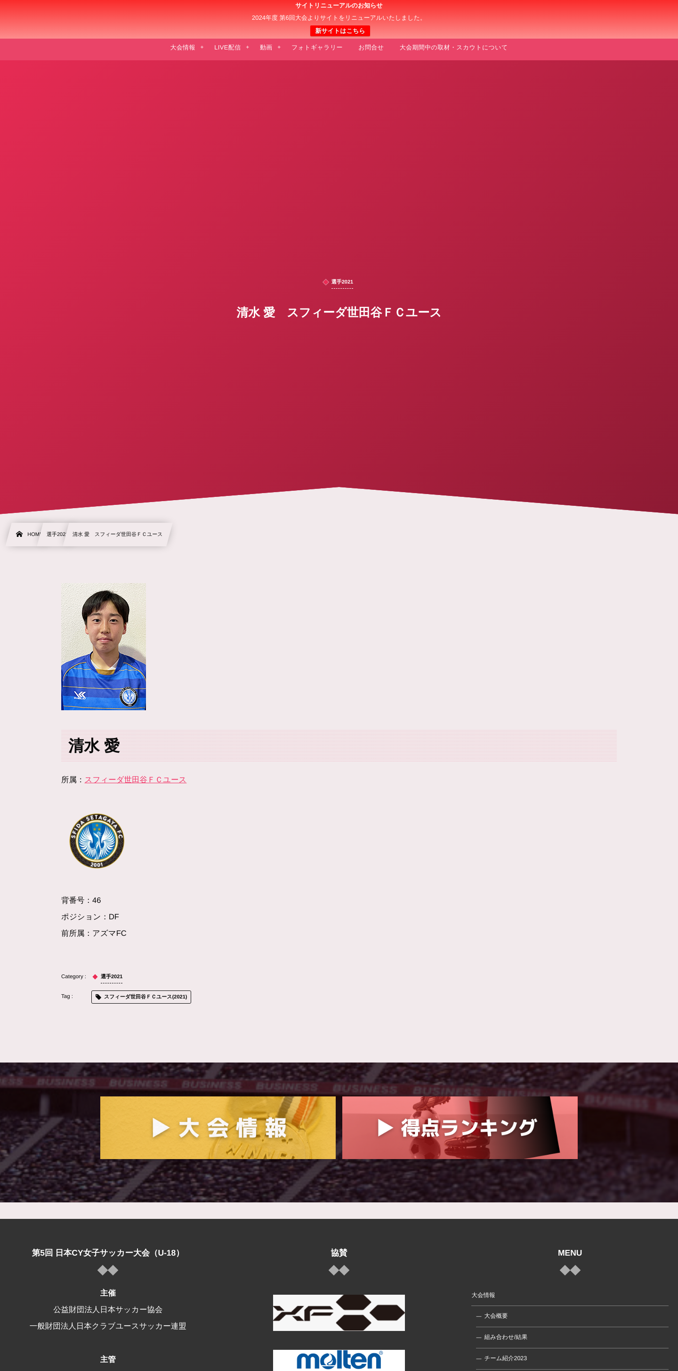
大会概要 (496, 1316)
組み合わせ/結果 (505, 1337)
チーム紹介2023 (505, 1358)
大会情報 (483, 1295)
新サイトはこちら (340, 30)
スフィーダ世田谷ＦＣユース (136, 780)
